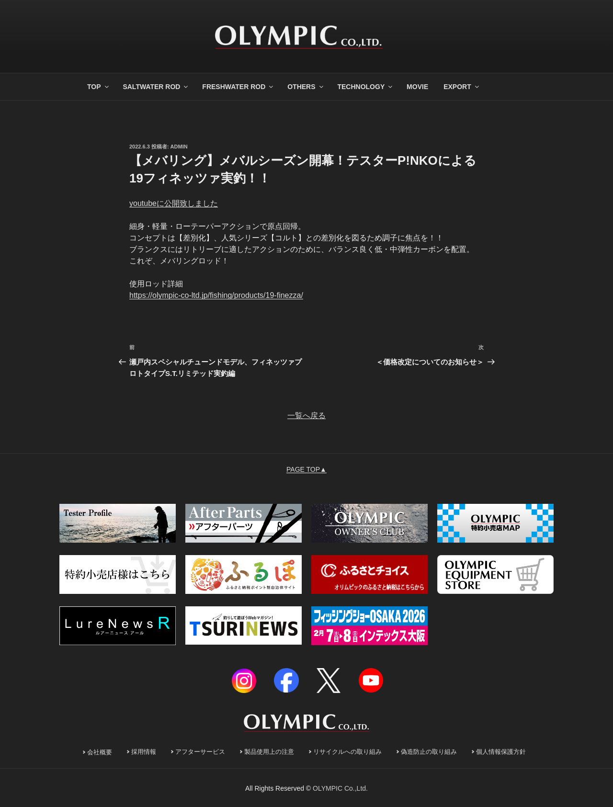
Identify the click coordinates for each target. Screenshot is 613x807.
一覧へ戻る (306, 415)
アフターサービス (200, 752)
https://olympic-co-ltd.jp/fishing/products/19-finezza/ (216, 295)
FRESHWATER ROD (238, 87)
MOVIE (417, 87)
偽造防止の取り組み (429, 752)
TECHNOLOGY (365, 87)
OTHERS (305, 87)
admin (179, 146)
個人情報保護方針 (501, 752)
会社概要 (99, 752)
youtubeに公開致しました (173, 203)
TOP (98, 87)
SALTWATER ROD (156, 87)
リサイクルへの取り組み (347, 752)
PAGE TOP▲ (306, 469)
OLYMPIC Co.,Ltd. (340, 788)
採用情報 (143, 752)
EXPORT (461, 87)
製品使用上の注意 (269, 752)
